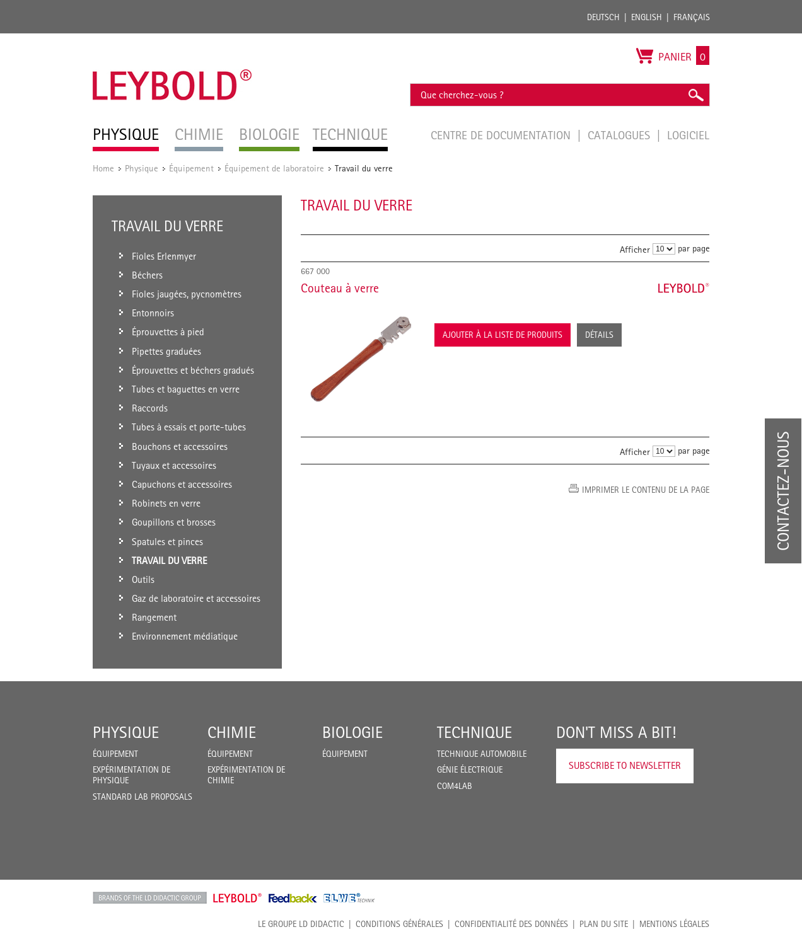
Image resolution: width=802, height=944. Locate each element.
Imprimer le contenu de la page (645, 490)
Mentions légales (674, 924)
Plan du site (603, 924)
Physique (141, 168)
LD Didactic (150, 898)
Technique (474, 732)
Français (691, 17)
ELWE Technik (349, 898)
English (646, 17)
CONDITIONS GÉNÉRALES (399, 924)
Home (103, 168)
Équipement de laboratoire (274, 168)
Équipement (191, 168)
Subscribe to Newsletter (625, 765)
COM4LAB (454, 786)
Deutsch (603, 17)
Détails (599, 335)
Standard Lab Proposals (142, 796)
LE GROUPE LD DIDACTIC (301, 924)
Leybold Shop (237, 898)
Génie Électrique (470, 769)
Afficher (635, 249)
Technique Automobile (481, 754)
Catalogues (620, 135)
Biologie (352, 732)
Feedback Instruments (293, 898)
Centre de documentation (502, 135)
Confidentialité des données (511, 924)
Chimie (231, 732)
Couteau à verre (340, 288)
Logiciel (688, 135)
